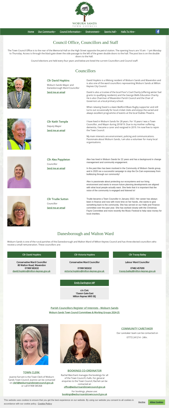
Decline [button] (141, 402)
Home (31, 31)
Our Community (47, 31)
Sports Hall (110, 31)
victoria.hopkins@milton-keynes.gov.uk (84, 271)
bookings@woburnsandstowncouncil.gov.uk (84, 394)
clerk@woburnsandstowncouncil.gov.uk (33, 382)
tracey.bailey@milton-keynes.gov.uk (137, 271)
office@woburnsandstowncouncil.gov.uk (84, 387)
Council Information (71, 31)
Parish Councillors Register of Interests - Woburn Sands (84, 308)
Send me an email (56, 92)
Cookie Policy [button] (45, 404)
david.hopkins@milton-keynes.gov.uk (31, 271)
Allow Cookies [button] (156, 402)
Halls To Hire (128, 31)
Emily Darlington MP (84, 282)
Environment (93, 31)
